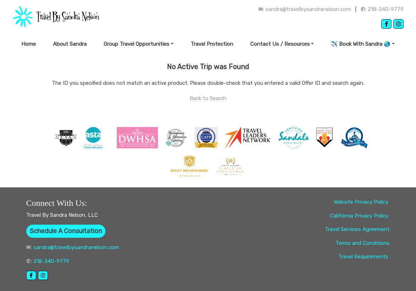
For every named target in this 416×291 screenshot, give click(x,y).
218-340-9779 (386, 9)
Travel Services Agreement (357, 229)
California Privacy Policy (360, 216)
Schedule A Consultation (66, 231)
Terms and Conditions (362, 243)
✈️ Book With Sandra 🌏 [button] (360, 44)
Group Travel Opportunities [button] (136, 44)
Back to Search (208, 98)
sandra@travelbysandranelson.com (308, 9)
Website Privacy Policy (362, 202)
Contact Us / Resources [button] (280, 44)
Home (28, 44)
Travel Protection (212, 44)
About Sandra (70, 44)
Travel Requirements (364, 256)
